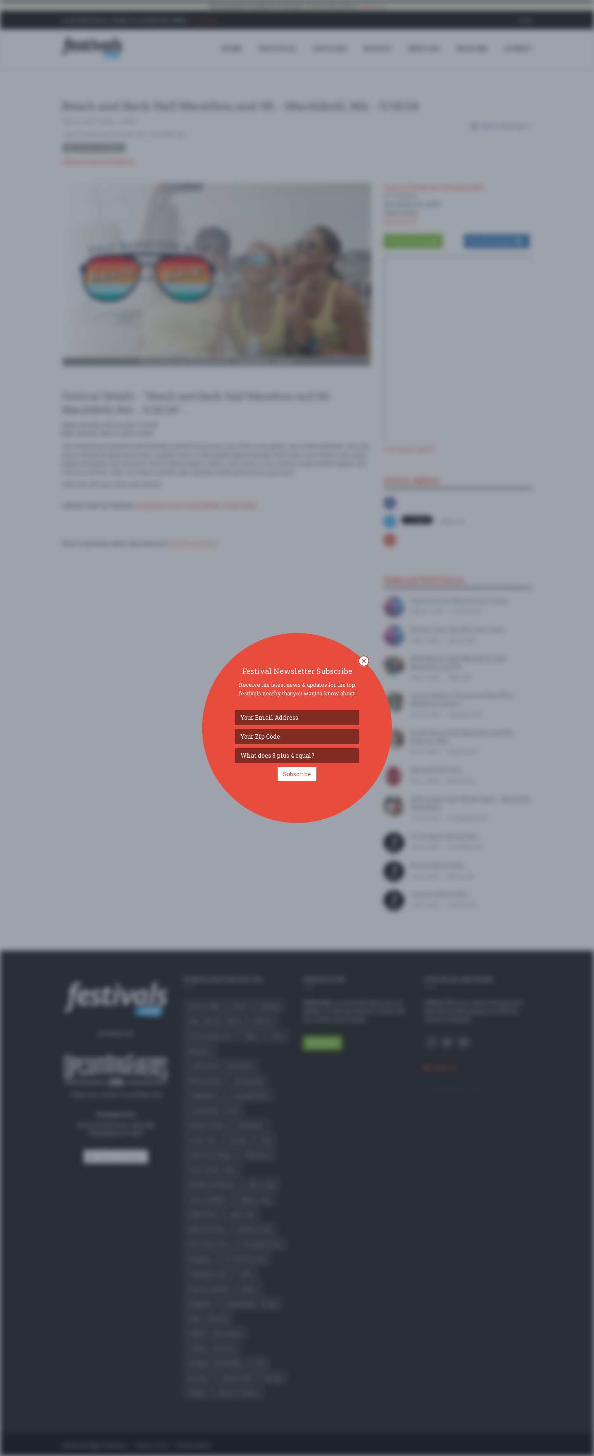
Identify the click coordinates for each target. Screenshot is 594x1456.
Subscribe (297, 774)
